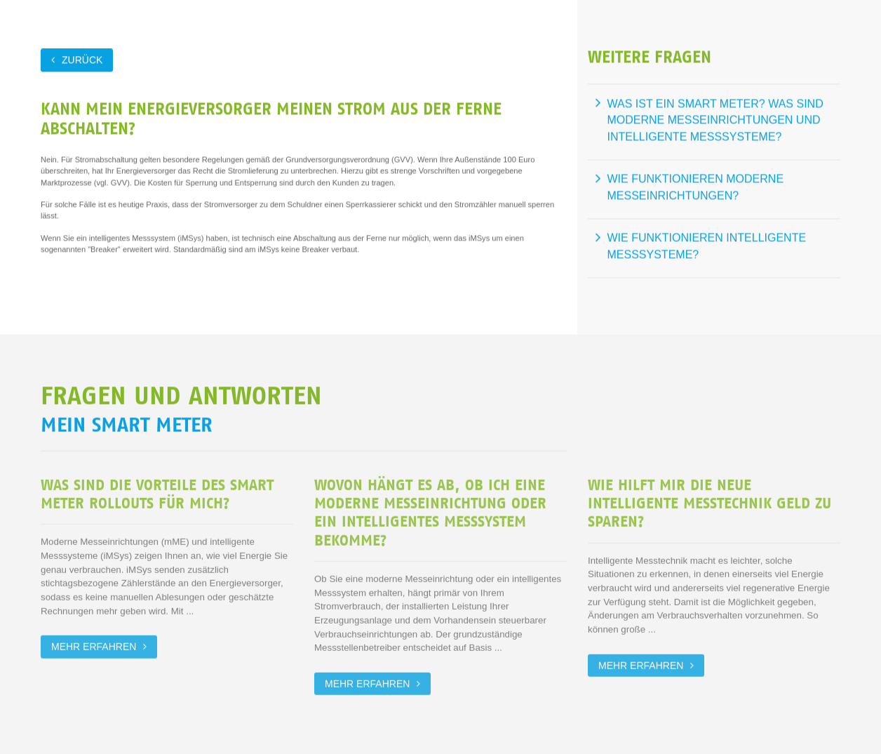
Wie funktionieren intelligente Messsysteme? (707, 245)
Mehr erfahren (93, 646)
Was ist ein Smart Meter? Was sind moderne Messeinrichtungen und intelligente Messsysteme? (715, 119)
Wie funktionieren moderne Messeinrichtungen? (695, 187)
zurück (82, 59)
